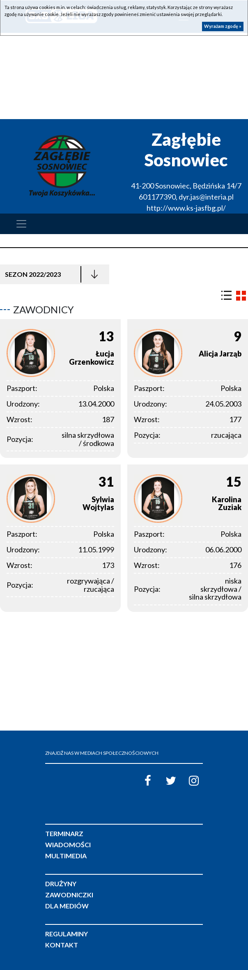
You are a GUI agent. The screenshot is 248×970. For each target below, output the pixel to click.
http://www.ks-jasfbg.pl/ (186, 207)
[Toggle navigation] (21, 224)
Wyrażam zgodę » (222, 26)
